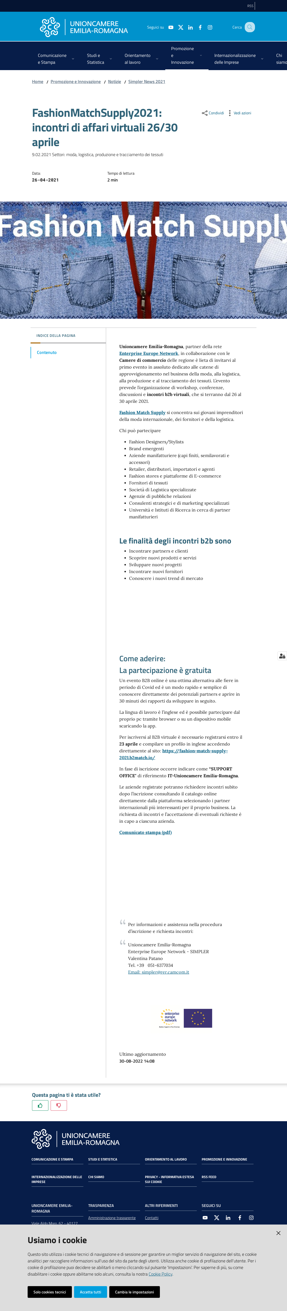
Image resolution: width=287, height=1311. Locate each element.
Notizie (114, 81)
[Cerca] (249, 27)
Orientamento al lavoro (166, 1159)
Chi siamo (96, 1176)
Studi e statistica (102, 1159)
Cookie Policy (160, 1274)
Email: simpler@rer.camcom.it (158, 972)
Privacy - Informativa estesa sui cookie (169, 1179)
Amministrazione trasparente (112, 1218)
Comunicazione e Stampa (52, 1159)
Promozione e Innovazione (76, 81)
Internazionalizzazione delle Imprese (57, 1179)
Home (37, 81)
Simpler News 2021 (146, 81)
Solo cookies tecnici (49, 1292)
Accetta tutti (90, 1292)
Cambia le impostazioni (134, 1292)
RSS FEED (209, 1176)
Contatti (151, 1218)
